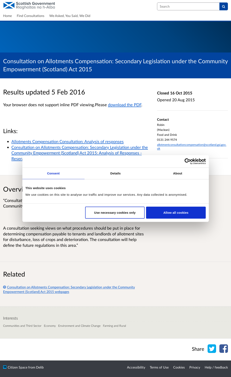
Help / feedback (216, 367)
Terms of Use (159, 367)
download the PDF (124, 104)
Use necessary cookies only (114, 212)
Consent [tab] (53, 173)
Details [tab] (115, 173)
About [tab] (177, 173)
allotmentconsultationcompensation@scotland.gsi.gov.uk (191, 146)
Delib (40, 367)
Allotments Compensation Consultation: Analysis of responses (67, 141)
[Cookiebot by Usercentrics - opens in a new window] (187, 161)
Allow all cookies (176, 212)
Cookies (179, 367)
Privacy (194, 367)
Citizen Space (17, 367)
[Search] (223, 6)
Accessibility (136, 367)
